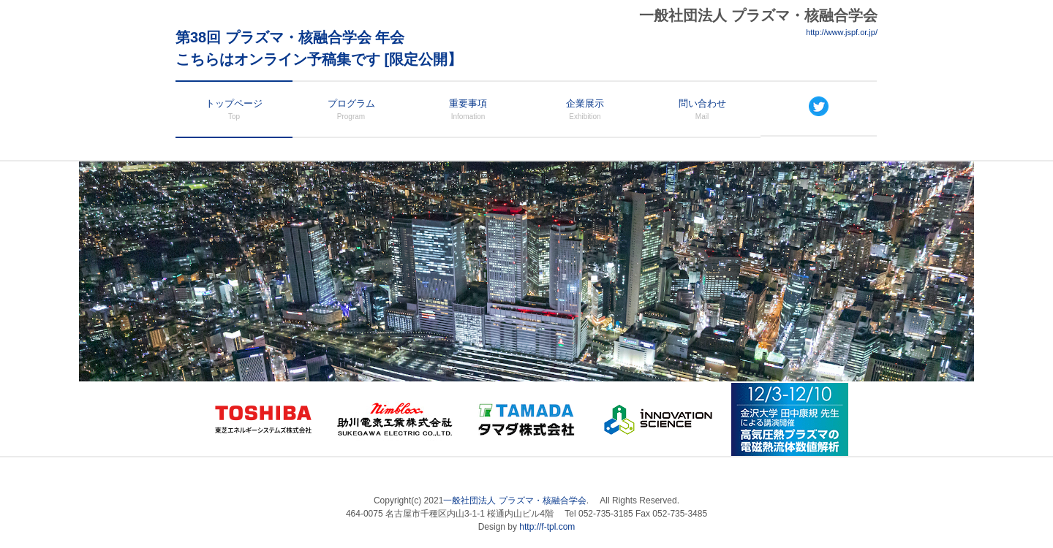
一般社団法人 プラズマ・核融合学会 (514, 500)
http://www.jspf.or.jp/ (842, 32)
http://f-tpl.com (547, 527)
